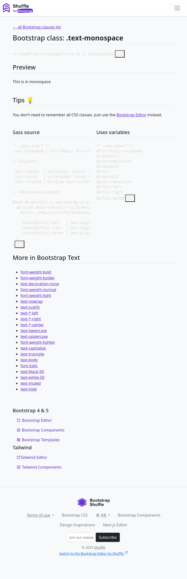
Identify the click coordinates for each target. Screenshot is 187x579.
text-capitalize (33, 357)
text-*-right (30, 328)
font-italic (29, 375)
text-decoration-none (39, 293)
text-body (29, 369)
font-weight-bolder (37, 287)
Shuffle (99, 556)
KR (101, 524)
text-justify (30, 316)
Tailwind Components (39, 476)
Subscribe (108, 546)
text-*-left (29, 322)
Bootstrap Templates (38, 449)
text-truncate (32, 363)
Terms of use (39, 524)
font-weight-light (35, 304)
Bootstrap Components (41, 439)
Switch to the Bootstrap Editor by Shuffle (93, 562)
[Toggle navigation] (177, 8)
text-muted (30, 392)
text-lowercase (33, 340)
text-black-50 (32, 380)
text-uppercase (34, 345)
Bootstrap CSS (75, 524)
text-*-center (32, 334)
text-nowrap (31, 310)
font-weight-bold (35, 281)
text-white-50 (32, 386)
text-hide (28, 398)
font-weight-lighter (37, 351)
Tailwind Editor (32, 466)
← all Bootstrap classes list (37, 27)
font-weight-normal (38, 299)
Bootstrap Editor (131, 115)
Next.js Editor (115, 534)
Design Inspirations (77, 534)
